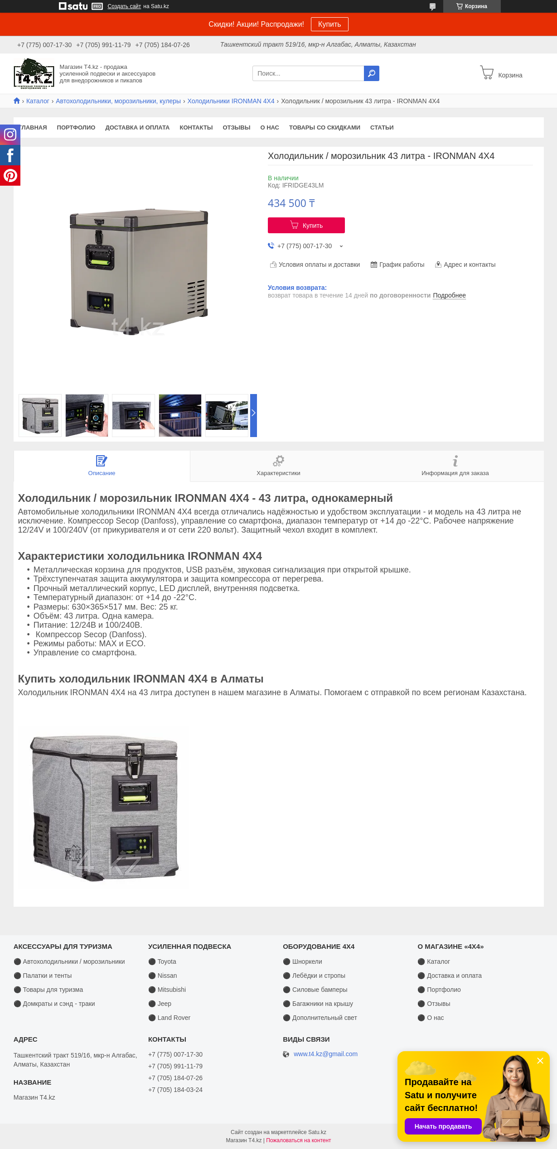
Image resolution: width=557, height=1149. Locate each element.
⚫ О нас (430, 1017)
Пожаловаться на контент (298, 1140)
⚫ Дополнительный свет (320, 1017)
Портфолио (76, 127)
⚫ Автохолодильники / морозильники (69, 961)
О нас (269, 127)
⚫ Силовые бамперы (315, 989)
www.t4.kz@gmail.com (326, 1054)
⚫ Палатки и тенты (43, 975)
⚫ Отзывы (433, 1003)
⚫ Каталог (433, 961)
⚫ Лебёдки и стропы (314, 975)
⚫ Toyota (162, 961)
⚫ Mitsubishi (167, 989)
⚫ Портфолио (438, 989)
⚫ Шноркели (302, 961)
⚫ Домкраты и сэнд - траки (54, 1003)
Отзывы (236, 127)
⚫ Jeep (159, 1003)
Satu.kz (317, 1132)
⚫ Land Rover (169, 1017)
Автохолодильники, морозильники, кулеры (118, 101)
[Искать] (371, 73)
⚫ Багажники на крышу (318, 1003)
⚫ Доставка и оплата (449, 975)
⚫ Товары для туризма (48, 989)
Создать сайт (124, 6)
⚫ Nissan (162, 975)
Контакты (196, 127)
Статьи (382, 127)
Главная (33, 127)
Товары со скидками (324, 127)
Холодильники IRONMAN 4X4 (231, 101)
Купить (329, 24)
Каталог (37, 101)
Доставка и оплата (137, 127)
